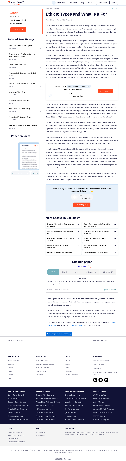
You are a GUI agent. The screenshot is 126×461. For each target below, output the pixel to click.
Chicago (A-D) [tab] (108, 272)
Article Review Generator (73, 402)
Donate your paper (75, 325)
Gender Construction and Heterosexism (97, 252)
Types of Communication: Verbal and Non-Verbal (96, 232)
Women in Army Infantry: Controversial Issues (60, 232)
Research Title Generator (45, 395)
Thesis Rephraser (14, 412)
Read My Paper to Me (72, 395)
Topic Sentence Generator (74, 405)
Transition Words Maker (44, 412)
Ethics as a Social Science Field (19, 100)
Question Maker (70, 412)
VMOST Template (99, 402)
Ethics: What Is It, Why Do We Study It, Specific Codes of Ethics (22, 55)
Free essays (16, 4)
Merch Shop (68, 371)
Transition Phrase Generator (46, 416)
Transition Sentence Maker (45, 420)
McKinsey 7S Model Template (103, 409)
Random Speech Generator (74, 420)
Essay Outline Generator (16, 395)
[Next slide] (28, 173)
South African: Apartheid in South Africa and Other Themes (97, 225)
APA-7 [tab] (53, 272)
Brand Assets (40, 435)
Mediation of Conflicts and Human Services (95, 246)
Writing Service (102, 3)
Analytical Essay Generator (17, 409)
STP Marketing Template (101, 405)
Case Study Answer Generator (75, 398)
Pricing (10, 371)
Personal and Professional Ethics (20, 117)
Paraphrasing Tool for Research (47, 398)
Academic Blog (41, 371)
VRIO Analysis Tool (99, 395)
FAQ (9, 378)
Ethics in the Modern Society (18, 65)
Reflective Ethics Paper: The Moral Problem (23, 125)
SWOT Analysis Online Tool (102, 412)
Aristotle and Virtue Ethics (17, 92)
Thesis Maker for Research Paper (48, 402)
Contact (67, 364)
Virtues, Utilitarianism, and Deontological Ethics (22, 74)
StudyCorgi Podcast (42, 367)
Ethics (52, 20)
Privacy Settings (13, 438)
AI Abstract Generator (43, 409)
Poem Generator (70, 416)
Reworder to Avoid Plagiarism (18, 420)
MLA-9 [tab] (64, 272)
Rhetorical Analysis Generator (18, 405)
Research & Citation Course (45, 364)
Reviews (10, 367)
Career (67, 367)
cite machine (65, 289)
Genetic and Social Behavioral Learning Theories (60, 239)
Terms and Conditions (15, 432)
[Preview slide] (13, 173)
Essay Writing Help (14, 360)
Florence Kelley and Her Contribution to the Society (60, 225)
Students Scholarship (71, 374)
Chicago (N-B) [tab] (91, 272)
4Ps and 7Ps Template (101, 420)
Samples (10, 374)
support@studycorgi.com (101, 360)
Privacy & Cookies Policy (16, 435)
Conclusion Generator (15, 416)
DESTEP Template (99, 416)
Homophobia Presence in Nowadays (59, 252)
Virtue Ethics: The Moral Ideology (20, 109)
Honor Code (58, 452)
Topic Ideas (39, 374)
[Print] (35, 173)
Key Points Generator (72, 409)
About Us (67, 360)
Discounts (12, 364)
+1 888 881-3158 (98, 364)
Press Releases (41, 432)
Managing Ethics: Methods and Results (22, 84)
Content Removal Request (16, 441)
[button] (114, 3)
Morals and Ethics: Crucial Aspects (20, 46)
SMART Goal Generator (101, 398)
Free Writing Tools (42, 360)
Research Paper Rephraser (45, 405)
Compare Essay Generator (17, 402)
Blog (82, 3)
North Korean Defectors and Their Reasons (95, 239)
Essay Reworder (13, 398)
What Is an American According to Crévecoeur (58, 246)
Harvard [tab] (76, 272)
